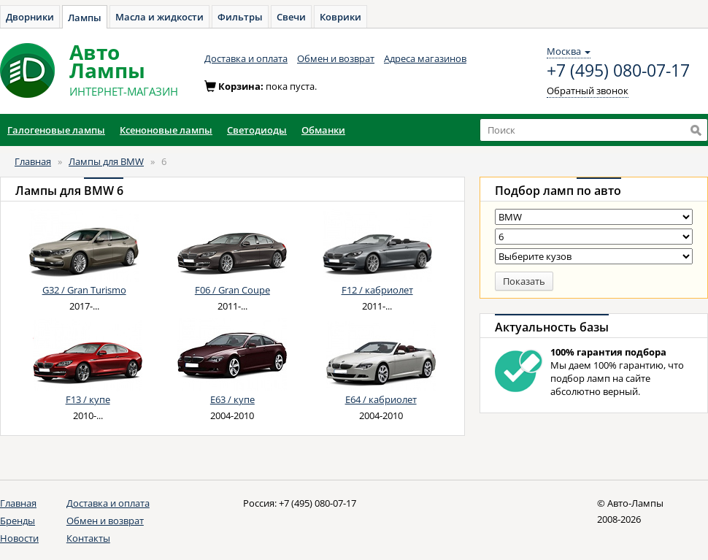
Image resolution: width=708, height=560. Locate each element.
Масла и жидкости (159, 16)
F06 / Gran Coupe (232, 289)
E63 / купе (232, 399)
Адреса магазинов (425, 58)
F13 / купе (88, 399)
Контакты (88, 538)
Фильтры (240, 16)
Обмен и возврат (335, 58)
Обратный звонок (587, 90)
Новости (19, 538)
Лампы (84, 17)
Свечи (291, 16)
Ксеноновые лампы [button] (166, 130)
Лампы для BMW (106, 161)
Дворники (30, 16)
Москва (568, 51)
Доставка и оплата (246, 58)
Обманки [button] (323, 130)
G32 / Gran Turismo (84, 289)
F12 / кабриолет (377, 289)
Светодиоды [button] (257, 130)
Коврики (340, 16)
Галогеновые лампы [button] (56, 130)
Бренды (17, 520)
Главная (33, 161)
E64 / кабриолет (381, 399)
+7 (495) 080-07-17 (618, 71)
